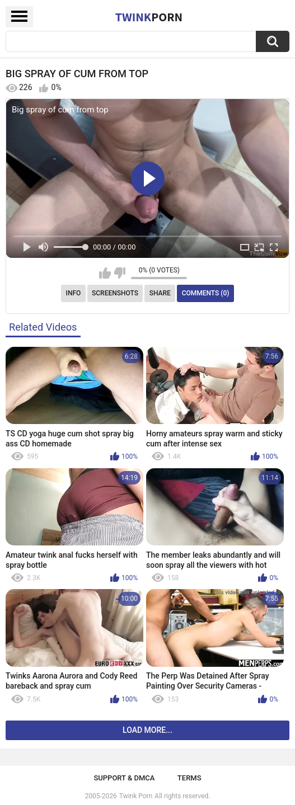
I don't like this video (119, 273)
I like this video (105, 273)
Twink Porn (135, 796)
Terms (189, 778)
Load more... (147, 730)
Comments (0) (206, 293)
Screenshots (115, 293)
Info (73, 293)
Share (160, 293)
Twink (148, 17)
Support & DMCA (123, 778)
